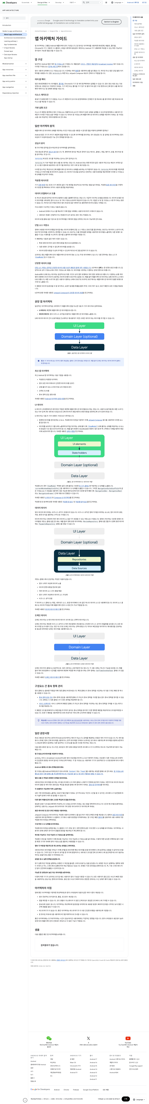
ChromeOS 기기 (75, 1066)
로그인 (144, 2)
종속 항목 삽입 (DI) (45, 697)
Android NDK (114, 1072)
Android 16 (93, 1062)
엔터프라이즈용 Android (38, 1065)
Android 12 (93, 1076)
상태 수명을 (71, 431)
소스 (32, 1071)
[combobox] (92, 2)
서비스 (83, 64)
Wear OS (73, 1062)
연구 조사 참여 (133, 1069)
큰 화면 (72, 1059)
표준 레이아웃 (111, 185)
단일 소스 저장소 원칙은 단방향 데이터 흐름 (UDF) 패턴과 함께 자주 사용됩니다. (63, 268)
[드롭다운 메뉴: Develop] (64, 2)
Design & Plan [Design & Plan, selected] (42, 2)
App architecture (11, 10)
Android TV (73, 1072)
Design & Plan (54, 31)
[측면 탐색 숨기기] (25, 1100)
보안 (32, 1068)
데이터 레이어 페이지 (52, 609)
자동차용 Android (75, 1069)
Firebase (76, 1090)
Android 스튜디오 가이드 (117, 1059)
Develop (58, 2)
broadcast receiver (105, 64)
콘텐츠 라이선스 (61, 960)
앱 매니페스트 (53, 67)
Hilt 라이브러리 (76, 720)
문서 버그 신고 (133, 1062)
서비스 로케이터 (44, 704)
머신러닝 (53, 1062)
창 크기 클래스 (84, 486)
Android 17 (93, 1059)
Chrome (66, 1090)
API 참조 (112, 1066)
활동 (76, 71)
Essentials (25, 2)
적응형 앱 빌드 (68, 502)
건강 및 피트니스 (55, 1066)
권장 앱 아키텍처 (95, 785)
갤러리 (100, 817)
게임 (51, 1059)
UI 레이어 (48, 498)
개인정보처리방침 (55, 1072)
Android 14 (93, 1069)
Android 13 (93, 1072)
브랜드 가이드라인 (56, 1099)
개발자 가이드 (114, 1062)
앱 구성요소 (59, 64)
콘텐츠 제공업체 (92, 64)
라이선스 (46, 1099)
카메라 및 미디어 (55, 1069)
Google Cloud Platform (91, 1090)
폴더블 (61, 84)
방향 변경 (41, 185)
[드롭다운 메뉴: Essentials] (32, 2)
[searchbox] (14, 18)
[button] (12, 31)
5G (51, 1076)
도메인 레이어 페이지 (52, 677)
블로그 (33, 1078)
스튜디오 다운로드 (115, 1069)
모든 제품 (106, 1090)
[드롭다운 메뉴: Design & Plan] (50, 2)
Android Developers (41, 31)
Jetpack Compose (95, 420)
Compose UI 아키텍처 (62, 498)
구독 (125, 1099)
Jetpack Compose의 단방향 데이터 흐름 (68, 293)
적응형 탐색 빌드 (81, 502)
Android (33, 1061)
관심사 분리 (53, 152)
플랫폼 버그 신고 (134, 1059)
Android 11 (93, 1079)
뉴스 (32, 1075)
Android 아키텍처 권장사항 (54, 399)
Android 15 (93, 1066)
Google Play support (136, 1066)
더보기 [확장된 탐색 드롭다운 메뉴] (72, 2)
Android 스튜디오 (133, 2)
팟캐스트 (33, 1081)
